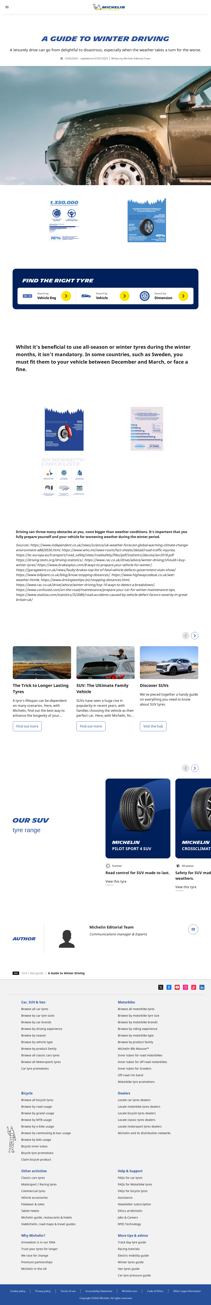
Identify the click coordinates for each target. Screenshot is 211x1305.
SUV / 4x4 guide (32, 973)
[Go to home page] (109, 7)
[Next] (194, 635)
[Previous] (185, 635)
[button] (47, 296)
